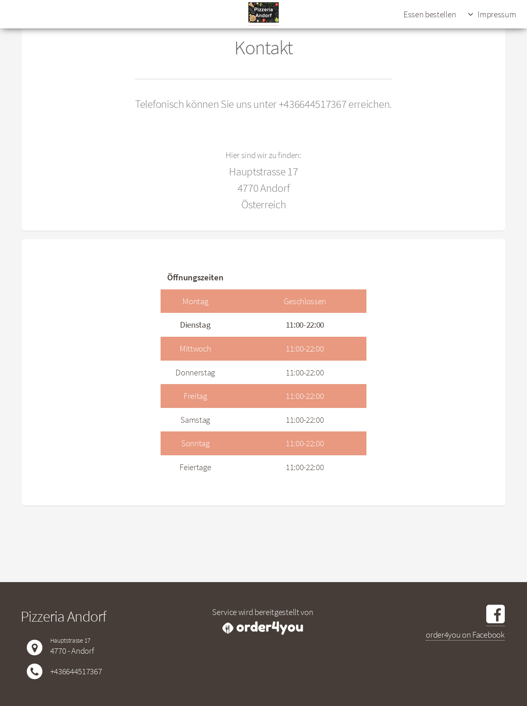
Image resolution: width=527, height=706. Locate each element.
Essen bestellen (429, 14)
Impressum (497, 14)
